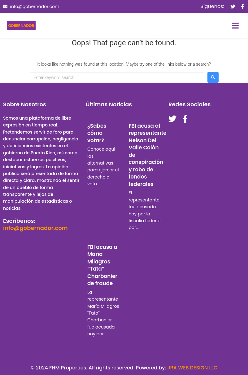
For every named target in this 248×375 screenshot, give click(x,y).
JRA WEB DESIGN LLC (192, 367)
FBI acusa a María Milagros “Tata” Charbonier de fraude (102, 265)
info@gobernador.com (35, 228)
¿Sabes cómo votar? (97, 133)
